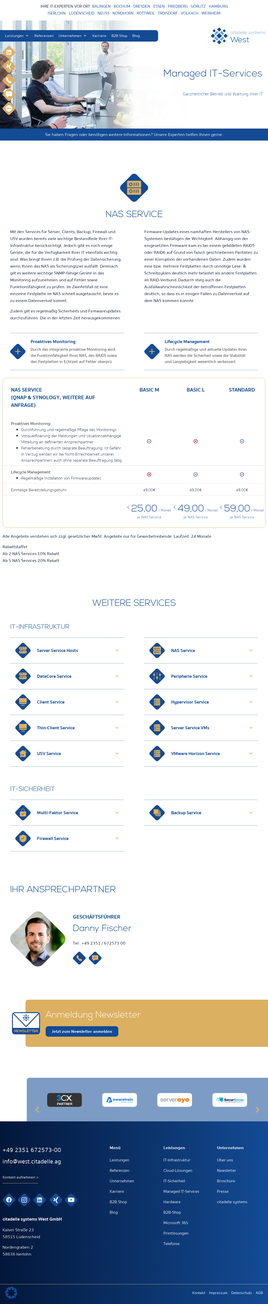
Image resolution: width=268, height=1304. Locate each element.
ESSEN (159, 6)
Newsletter (226, 1170)
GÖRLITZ (199, 6)
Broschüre (226, 1181)
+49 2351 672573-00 (32, 1150)
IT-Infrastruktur (176, 1160)
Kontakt (198, 1293)
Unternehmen (122, 1181)
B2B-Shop (172, 1212)
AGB (259, 1293)
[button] (17, 36)
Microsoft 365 (175, 1223)
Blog (114, 1212)
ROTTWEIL (146, 13)
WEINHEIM (211, 13)
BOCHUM (122, 6)
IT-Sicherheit (174, 1181)
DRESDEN (141, 6)
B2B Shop (118, 1202)
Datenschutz (241, 1293)
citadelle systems (232, 1202)
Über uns (225, 1160)
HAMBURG (218, 6)
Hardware (172, 1202)
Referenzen (119, 1170)
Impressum (218, 1293)
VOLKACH (190, 13)
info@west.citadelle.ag (32, 1161)
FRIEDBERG (178, 6)
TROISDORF (168, 13)
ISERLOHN (57, 13)
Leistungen (119, 1160)
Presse (222, 1191)
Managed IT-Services (181, 1191)
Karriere (117, 1191)
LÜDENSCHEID (81, 13)
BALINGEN (101, 6)
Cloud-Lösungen (177, 1170)
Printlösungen (175, 1233)
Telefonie (171, 1243)
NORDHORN (123, 13)
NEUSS (103, 13)
